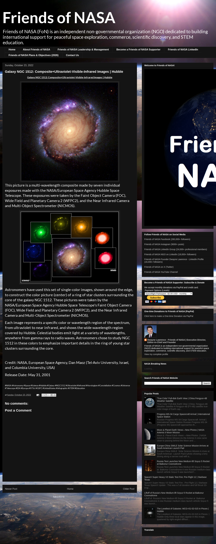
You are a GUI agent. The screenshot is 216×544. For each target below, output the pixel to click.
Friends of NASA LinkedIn (183, 49)
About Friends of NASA (36, 49)
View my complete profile (156, 354)
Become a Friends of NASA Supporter (138, 49)
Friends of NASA (58, 17)
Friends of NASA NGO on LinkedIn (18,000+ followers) (170, 254)
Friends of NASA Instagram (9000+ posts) (164, 244)
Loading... (149, 368)
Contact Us (72, 55)
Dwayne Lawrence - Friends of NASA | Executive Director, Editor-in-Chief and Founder (176, 341)
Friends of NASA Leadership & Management (83, 49)
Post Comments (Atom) (75, 496)
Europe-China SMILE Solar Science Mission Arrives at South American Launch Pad (182, 447)
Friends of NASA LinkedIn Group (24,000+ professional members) (175, 249)
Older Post (129, 488)
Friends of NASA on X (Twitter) (159, 267)
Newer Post (11, 488)
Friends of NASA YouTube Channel (161, 272)
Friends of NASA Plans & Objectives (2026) (34, 55)
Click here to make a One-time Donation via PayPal (168, 316)
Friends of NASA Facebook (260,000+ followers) (167, 239)
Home (12, 49)
